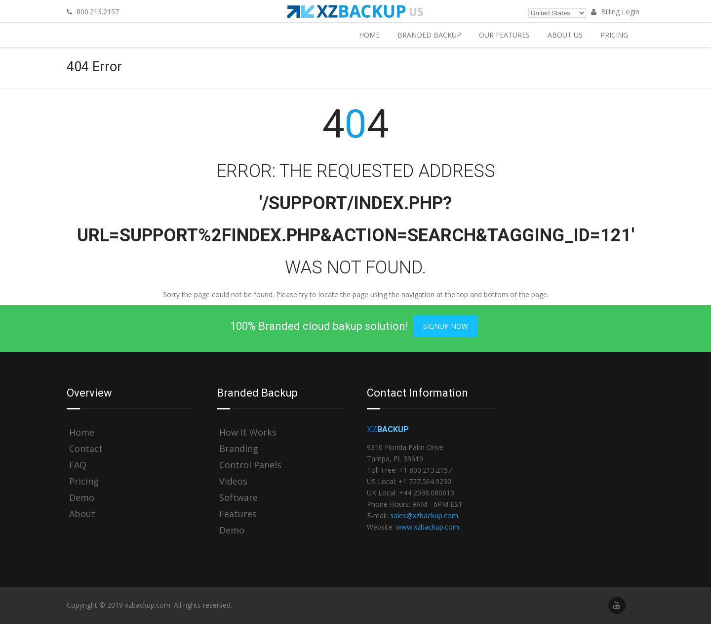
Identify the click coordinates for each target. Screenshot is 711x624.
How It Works (247, 432)
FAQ (77, 465)
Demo (81, 497)
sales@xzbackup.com (424, 515)
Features (238, 514)
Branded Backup (429, 35)
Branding (238, 448)
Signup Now (445, 326)
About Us (565, 35)
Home (369, 35)
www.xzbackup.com (427, 527)
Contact (86, 448)
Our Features (504, 35)
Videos (233, 481)
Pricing (614, 35)
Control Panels (250, 465)
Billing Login (615, 11)
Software (238, 497)
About (82, 514)
